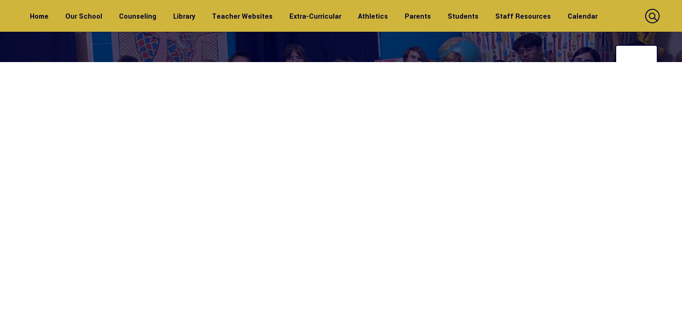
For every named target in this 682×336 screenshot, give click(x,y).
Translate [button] (637, 54)
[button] (651, 16)
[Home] (39, 16)
